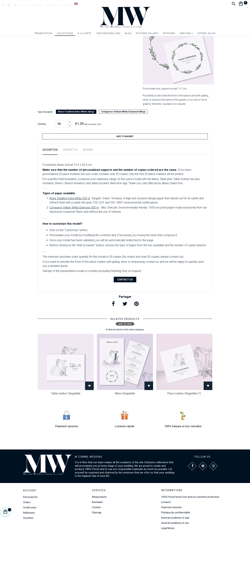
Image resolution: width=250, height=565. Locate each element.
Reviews (88, 178)
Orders (27, 530)
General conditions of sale (175, 546)
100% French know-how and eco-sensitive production (190, 525)
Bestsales (97, 530)
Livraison (166, 530)
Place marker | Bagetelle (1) (184, 422)
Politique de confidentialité (175, 541)
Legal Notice (167, 556)
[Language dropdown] (76, 3)
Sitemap (96, 541)
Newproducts (99, 525)
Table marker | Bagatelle (65, 422)
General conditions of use (175, 551)
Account (30, 519)
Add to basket (125, 166)
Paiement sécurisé (171, 535)
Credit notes (29, 536)
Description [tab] (50, 178)
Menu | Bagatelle (125, 422)
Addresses (29, 541)
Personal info (30, 525)
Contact (96, 535)
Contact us (125, 308)
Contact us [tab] (70, 178)
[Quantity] (62, 154)
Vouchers (28, 546)
